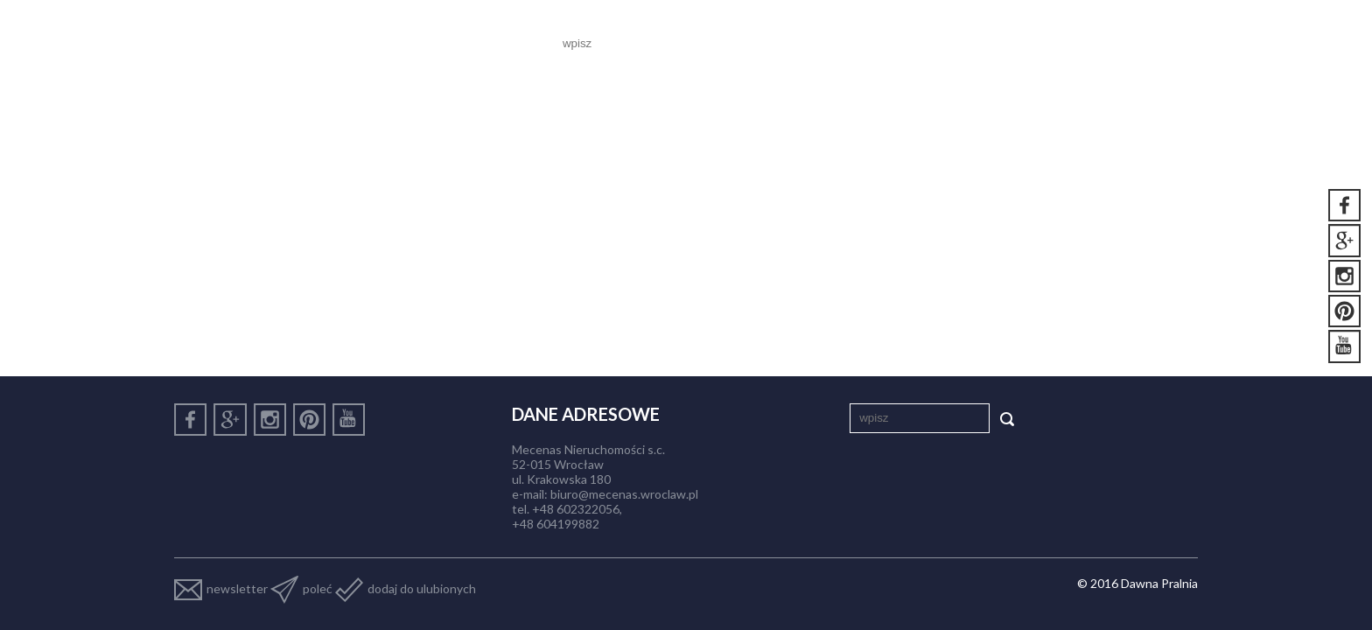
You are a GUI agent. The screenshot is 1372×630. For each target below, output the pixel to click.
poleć (301, 588)
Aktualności (973, 43)
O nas (769, 43)
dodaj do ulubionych (405, 588)
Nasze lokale (858, 43)
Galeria (1070, 43)
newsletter (221, 588)
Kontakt (1154, 43)
